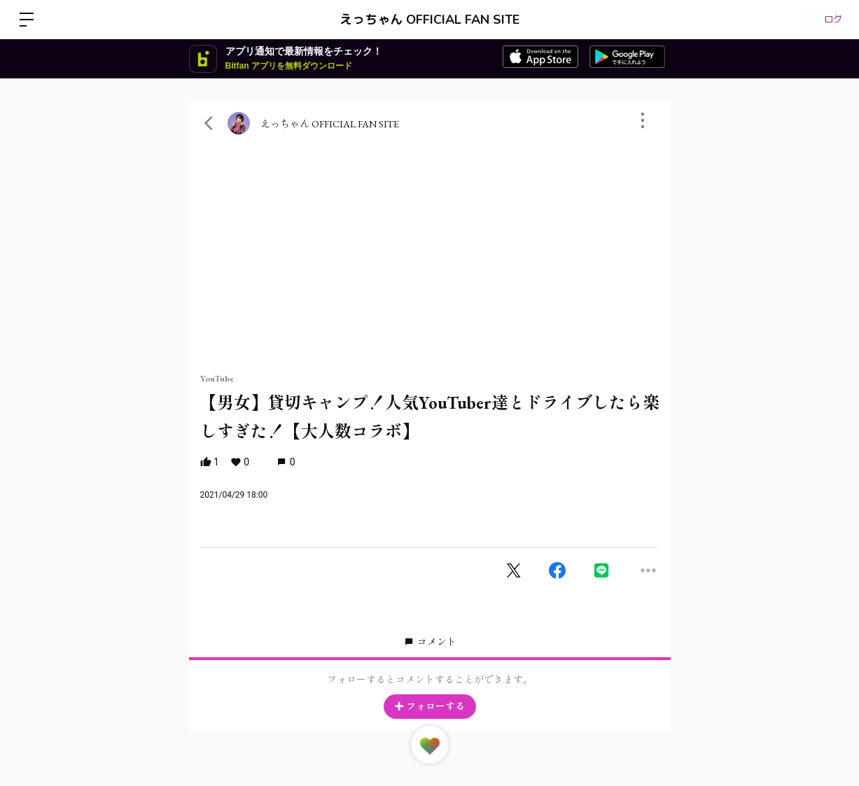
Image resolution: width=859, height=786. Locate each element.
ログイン (817, 19)
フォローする (430, 706)
